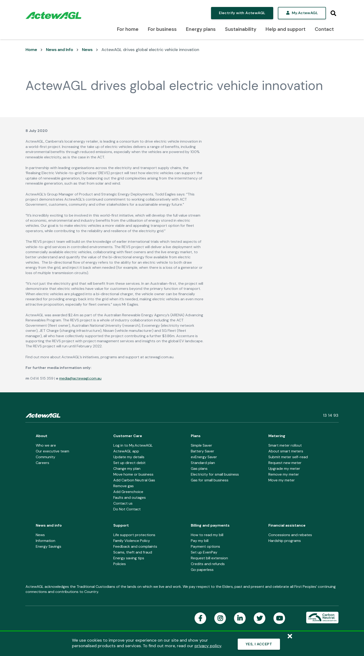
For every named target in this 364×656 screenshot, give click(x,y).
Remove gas (123, 485)
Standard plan (203, 462)
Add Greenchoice (128, 491)
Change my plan (126, 468)
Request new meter (285, 462)
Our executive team (52, 451)
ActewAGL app (126, 451)
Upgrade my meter (284, 468)
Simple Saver (201, 445)
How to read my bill (207, 534)
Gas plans (199, 468)
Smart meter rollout (285, 445)
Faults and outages (129, 497)
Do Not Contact (127, 509)
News (87, 49)
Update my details (128, 456)
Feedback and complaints (135, 546)
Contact (324, 29)
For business (162, 29)
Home (31, 49)
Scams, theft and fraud (132, 552)
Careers (42, 462)
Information (45, 540)
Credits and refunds (208, 563)
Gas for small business (209, 480)
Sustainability (240, 29)
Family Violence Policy (131, 540)
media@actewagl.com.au (80, 378)
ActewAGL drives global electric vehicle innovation (150, 49)
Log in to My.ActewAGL (133, 445)
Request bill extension (209, 558)
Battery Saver (202, 451)
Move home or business (133, 474)
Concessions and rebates (290, 534)
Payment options (205, 546)
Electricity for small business (215, 474)
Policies (119, 563)
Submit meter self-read (288, 456)
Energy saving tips (128, 558)
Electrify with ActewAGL (242, 12)
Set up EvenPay (204, 552)
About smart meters (285, 451)
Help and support (286, 29)
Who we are (46, 445)
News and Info (59, 49)
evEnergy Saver (204, 456)
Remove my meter (283, 474)
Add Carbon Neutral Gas (134, 480)
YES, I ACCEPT (259, 644)
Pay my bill (199, 540)
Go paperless (202, 569)
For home (128, 29)
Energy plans (200, 29)
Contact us (123, 503)
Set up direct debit (129, 462)
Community (45, 456)
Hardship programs (284, 540)
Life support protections (134, 534)
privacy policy (208, 646)
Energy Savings (48, 546)
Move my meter (281, 480)
